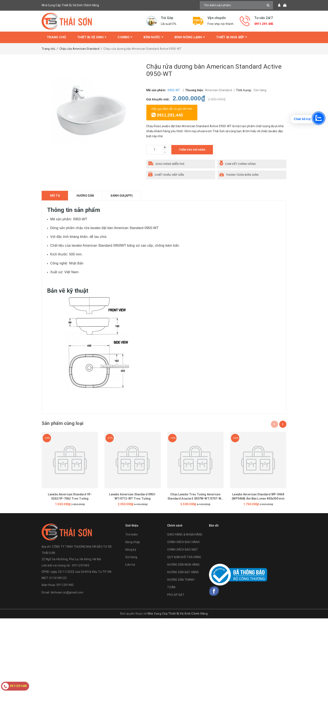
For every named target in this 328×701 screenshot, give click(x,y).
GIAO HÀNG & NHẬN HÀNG (184, 535)
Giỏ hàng (131, 557)
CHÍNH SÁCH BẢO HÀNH (183, 542)
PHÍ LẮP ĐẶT (175, 595)
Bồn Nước (153, 37)
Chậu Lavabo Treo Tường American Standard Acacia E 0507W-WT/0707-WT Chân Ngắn (195, 499)
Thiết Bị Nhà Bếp (231, 37)
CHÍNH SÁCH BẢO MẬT (182, 550)
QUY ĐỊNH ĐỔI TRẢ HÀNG (184, 557)
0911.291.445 (263, 24)
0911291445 (65, 585)
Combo (125, 37)
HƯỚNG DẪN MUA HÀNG (183, 565)
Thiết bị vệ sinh (92, 37)
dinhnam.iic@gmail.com (67, 593)
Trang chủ (56, 37)
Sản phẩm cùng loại (64, 423)
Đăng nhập (132, 542)
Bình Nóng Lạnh (189, 37)
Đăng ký (130, 550)
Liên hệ (130, 565)
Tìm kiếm (131, 535)
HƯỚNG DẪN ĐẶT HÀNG (183, 572)
